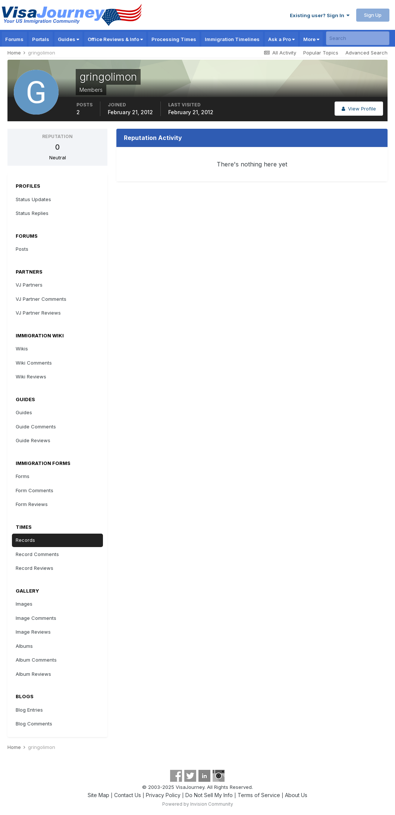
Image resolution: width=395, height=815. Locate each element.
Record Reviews (34, 568)
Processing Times (173, 39)
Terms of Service (259, 795)
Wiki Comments (34, 363)
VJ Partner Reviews (38, 313)
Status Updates (33, 199)
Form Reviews (32, 504)
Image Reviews (33, 632)
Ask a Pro (281, 39)
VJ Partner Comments (41, 299)
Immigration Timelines (232, 39)
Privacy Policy (163, 795)
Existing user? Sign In (319, 15)
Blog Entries (29, 710)
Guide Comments (36, 427)
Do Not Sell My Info (209, 795)
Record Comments (37, 554)
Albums (24, 646)
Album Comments (36, 660)
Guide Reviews (33, 440)
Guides (68, 39)
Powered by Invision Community (197, 804)
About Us (296, 795)
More (311, 39)
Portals (40, 39)
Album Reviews (33, 674)
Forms (22, 476)
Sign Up (373, 15)
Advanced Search (366, 53)
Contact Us (127, 795)
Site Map (98, 795)
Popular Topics (320, 53)
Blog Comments (34, 724)
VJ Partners (29, 285)
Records (25, 540)
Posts (22, 249)
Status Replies (32, 213)
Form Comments (34, 490)
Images (24, 604)
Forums (14, 39)
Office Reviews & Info (115, 39)
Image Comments (36, 618)
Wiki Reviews (31, 377)
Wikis (22, 349)
